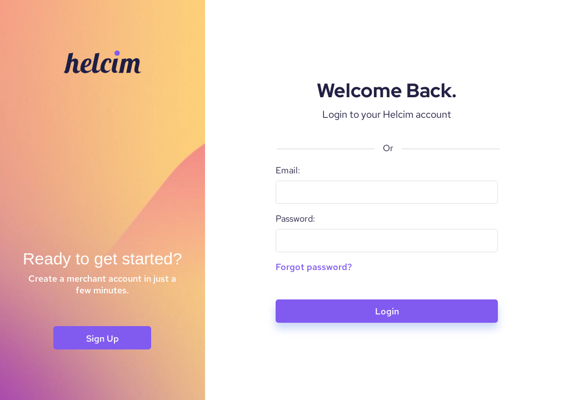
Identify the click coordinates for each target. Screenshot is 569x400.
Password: (295, 218)
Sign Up (102, 338)
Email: (288, 170)
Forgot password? (314, 267)
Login (387, 311)
